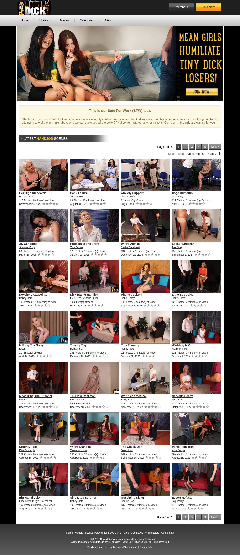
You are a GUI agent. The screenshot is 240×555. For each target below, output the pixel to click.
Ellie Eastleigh (27, 450)
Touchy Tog (78, 345)
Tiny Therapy (130, 345)
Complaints (167, 532)
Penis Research (183, 446)
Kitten (22, 348)
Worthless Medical (134, 396)
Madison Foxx (180, 348)
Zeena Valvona (78, 450)
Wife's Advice (130, 243)
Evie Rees (76, 298)
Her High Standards (32, 193)
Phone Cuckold (131, 294)
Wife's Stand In (80, 446)
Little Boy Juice (182, 294)
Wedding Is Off (182, 345)
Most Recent (176, 153)
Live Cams (115, 532)
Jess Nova (127, 450)
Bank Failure (79, 193)
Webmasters (152, 532)
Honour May (128, 298)
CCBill (89, 547)
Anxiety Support (132, 193)
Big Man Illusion (30, 497)
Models (44, 20)
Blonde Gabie (77, 399)
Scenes (64, 20)
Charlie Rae (127, 501)
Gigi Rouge (178, 501)
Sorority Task (28, 446)
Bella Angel (76, 348)
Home (24, 20)
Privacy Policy (146, 547)
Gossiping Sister (132, 497)
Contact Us (137, 532)
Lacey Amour (26, 501)
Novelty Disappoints (33, 294)
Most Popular (195, 153)
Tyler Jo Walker (43, 501)
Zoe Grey (177, 247)
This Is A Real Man (83, 396)
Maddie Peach (27, 196)
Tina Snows (76, 247)
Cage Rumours (182, 193)
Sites (108, 20)
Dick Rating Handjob (84, 294)
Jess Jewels (77, 196)
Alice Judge (178, 450)
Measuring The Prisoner (35, 396)
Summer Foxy (27, 247)
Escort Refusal (182, 497)
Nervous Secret (182, 396)
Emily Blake (127, 399)
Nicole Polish (128, 196)
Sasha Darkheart (130, 247)
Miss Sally (177, 196)
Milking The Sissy (31, 345)
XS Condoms (28, 243)
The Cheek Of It (131, 446)
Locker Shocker (183, 243)
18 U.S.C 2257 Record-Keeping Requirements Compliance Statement (120, 539)
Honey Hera (25, 298)
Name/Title (214, 153)
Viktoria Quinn (90, 298)
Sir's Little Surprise (83, 497)
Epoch (101, 547)
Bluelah (23, 399)
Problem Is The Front (84, 243)
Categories (87, 20)
